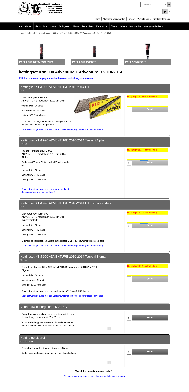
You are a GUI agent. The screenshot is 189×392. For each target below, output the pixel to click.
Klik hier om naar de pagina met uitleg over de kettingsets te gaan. (56, 78)
